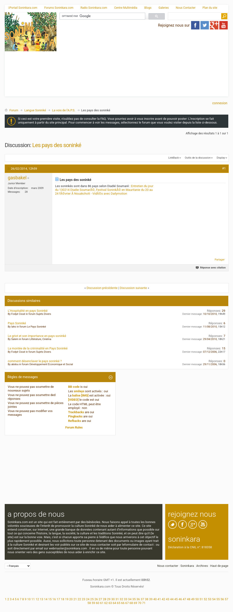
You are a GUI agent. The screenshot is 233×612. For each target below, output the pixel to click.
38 (147, 599)
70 (139, 603)
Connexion (219, 103)
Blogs (147, 7)
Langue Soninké (35, 110)
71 (144, 603)
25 (92, 599)
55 (218, 599)
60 (97, 603)
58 (89, 603)
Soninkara (187, 566)
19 (66, 599)
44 (172, 599)
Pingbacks (75, 416)
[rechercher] (102, 16)
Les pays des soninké (56, 145)
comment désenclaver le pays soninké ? (35, 361)
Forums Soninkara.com (58, 7)
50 (197, 599)
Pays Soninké (17, 323)
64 (114, 603)
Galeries (163, 7)
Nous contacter (167, 566)
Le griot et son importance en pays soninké (37, 336)
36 (138, 599)
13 (41, 599)
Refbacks (74, 421)
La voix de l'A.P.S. (63, 110)
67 (127, 603)
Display (221, 157)
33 (125, 599)
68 (131, 603)
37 (142, 599)
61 (102, 603)
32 (121, 599)
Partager (220, 259)
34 (130, 599)
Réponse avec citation (211, 267)
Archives (202, 566)
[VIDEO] (73, 399)
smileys (79, 391)
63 (110, 603)
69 (135, 603)
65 (119, 603)
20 (71, 599)
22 (79, 599)
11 (33, 599)
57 (226, 599)
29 (109, 599)
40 (155, 599)
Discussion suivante (133, 288)
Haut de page (219, 566)
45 (176, 599)
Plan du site (210, 7)
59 (93, 603)
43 (167, 599)
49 (193, 599)
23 (83, 599)
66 (123, 603)
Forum (13, 110)
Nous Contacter (186, 7)
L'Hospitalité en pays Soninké (28, 310)
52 (205, 599)
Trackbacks (76, 412)
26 (96, 599)
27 (100, 599)
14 (46, 599)
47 (184, 599)
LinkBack (173, 157)
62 (106, 603)
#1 (224, 168)
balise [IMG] (80, 395)
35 (134, 599)
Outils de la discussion (198, 157)
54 (214, 599)
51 (201, 599)
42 (163, 599)
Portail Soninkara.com (22, 7)
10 (29, 599)
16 (54, 599)
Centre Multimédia (125, 7)
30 (113, 599)
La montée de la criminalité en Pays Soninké (38, 348)
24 (87, 599)
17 (58, 599)
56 (222, 599)
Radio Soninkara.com (93, 7)
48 (188, 599)
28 (104, 599)
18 (62, 599)
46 (180, 599)
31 (117, 599)
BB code (74, 386)
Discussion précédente (102, 288)
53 (209, 599)
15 (50, 599)
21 (75, 599)
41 (159, 599)
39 (151, 599)
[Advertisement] (142, 63)
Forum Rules (74, 427)
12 (37, 599)
